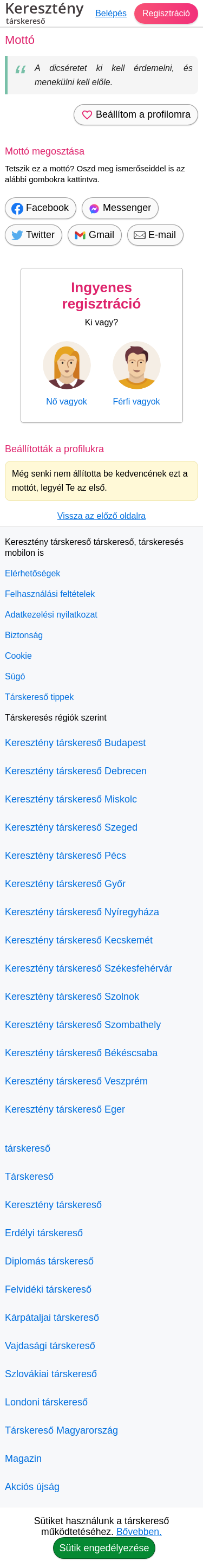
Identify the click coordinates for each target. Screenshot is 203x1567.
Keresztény (44, 15)
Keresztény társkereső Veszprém (76, 1081)
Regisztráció (166, 13)
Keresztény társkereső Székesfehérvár (88, 968)
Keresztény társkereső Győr (65, 883)
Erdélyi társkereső (44, 1233)
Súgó (15, 676)
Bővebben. (139, 1531)
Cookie (18, 655)
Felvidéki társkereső (48, 1289)
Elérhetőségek (32, 573)
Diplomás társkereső (49, 1261)
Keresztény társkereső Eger (65, 1109)
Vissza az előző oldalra (101, 516)
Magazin (23, 1458)
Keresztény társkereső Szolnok (72, 996)
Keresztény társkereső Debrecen (76, 771)
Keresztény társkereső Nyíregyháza (82, 912)
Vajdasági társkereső (50, 1345)
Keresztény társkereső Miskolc (71, 799)
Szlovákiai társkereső (51, 1374)
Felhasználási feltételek (50, 594)
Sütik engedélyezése (104, 1548)
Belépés (111, 13)
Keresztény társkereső (53, 1204)
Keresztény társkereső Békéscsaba (81, 1053)
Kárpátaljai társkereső (52, 1317)
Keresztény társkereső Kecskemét (79, 940)
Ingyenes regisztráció (101, 295)
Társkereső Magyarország (61, 1430)
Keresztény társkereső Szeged (71, 827)
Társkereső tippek (39, 697)
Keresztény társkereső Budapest (75, 742)
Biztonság (24, 635)
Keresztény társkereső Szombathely (83, 1024)
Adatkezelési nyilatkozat (51, 614)
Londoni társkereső (46, 1402)
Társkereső (29, 1176)
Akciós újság (32, 1486)
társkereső (27, 1148)
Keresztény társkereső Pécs (65, 855)
